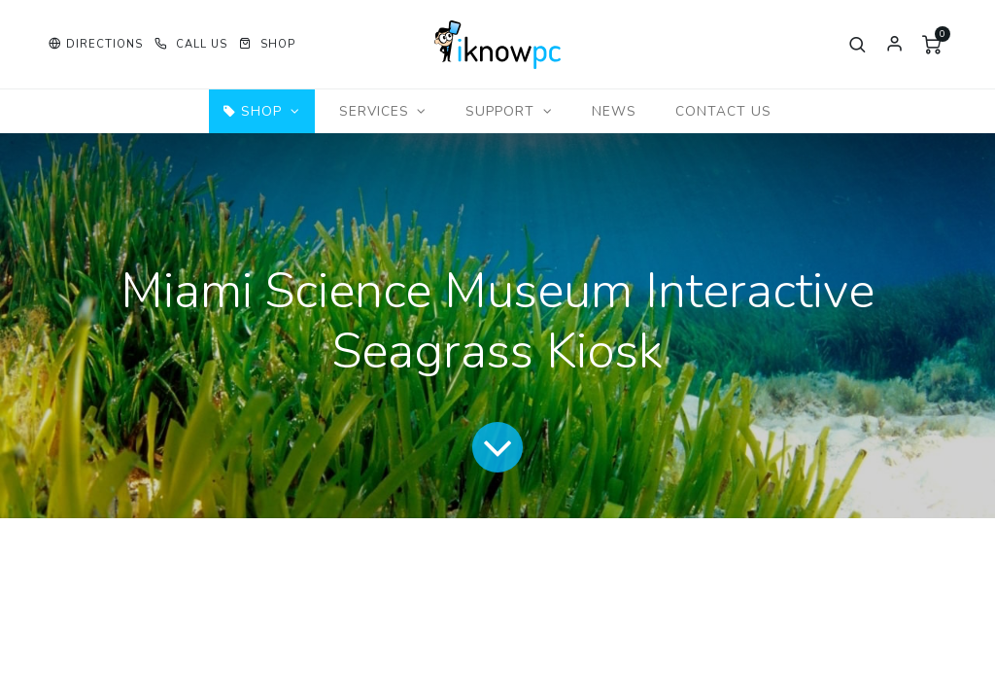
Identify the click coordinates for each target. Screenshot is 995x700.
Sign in (894, 44)
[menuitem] (614, 111)
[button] (96, 44)
